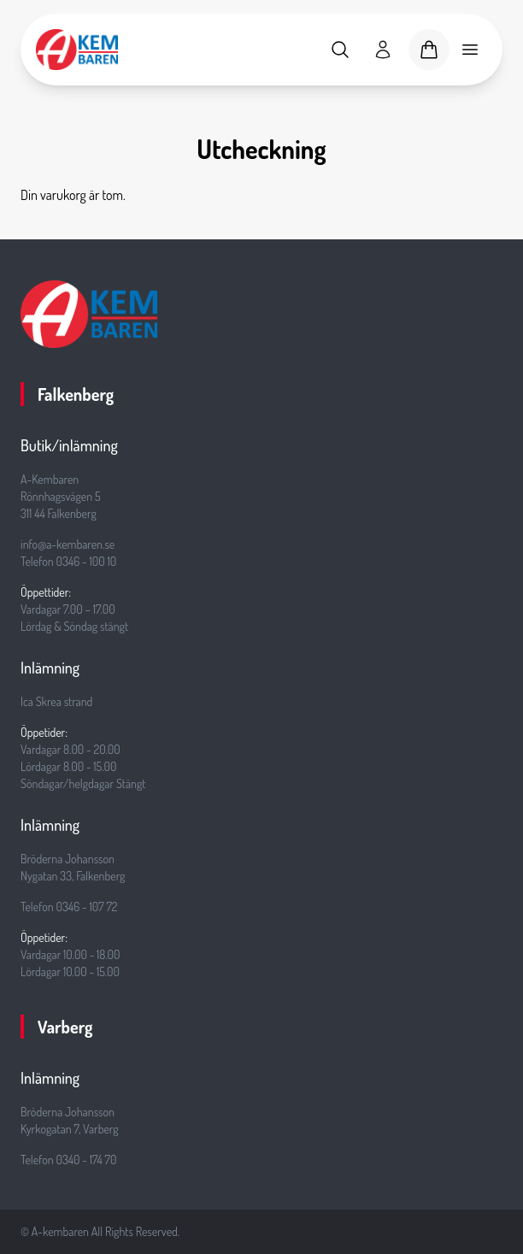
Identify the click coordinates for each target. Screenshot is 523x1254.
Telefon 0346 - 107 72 (69, 906)
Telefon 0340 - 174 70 (69, 1159)
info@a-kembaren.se (68, 544)
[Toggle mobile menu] (470, 49)
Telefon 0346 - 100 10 (68, 561)
